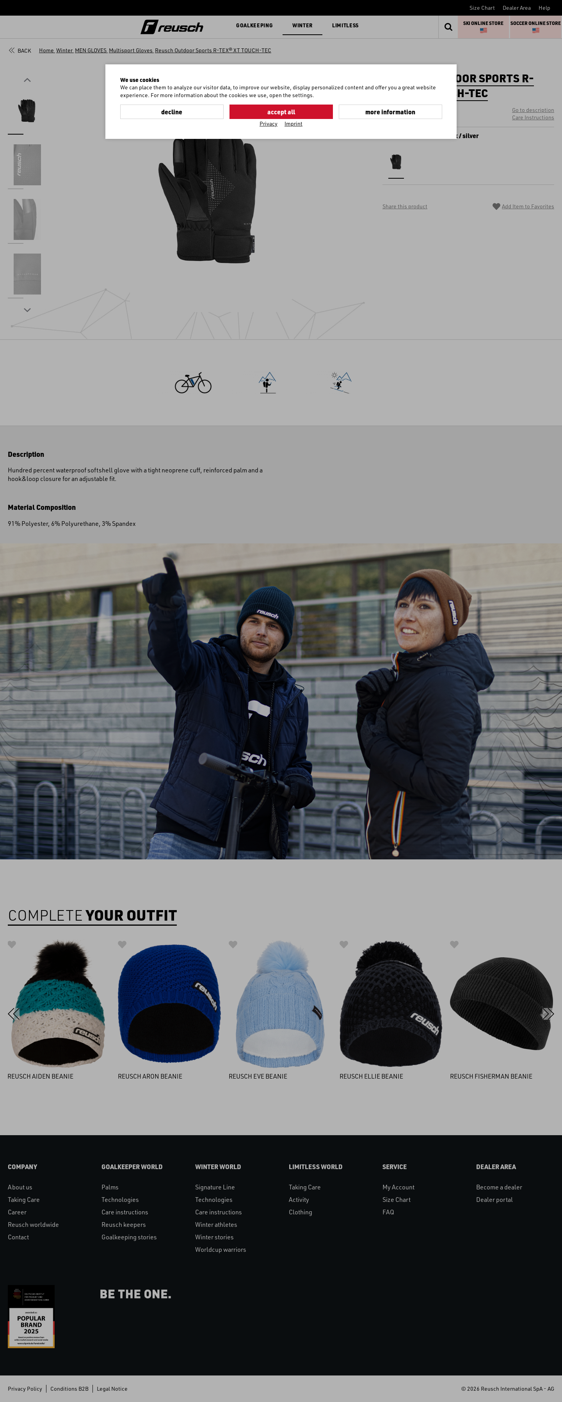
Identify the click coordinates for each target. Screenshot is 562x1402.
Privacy (268, 123)
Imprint (293, 123)
